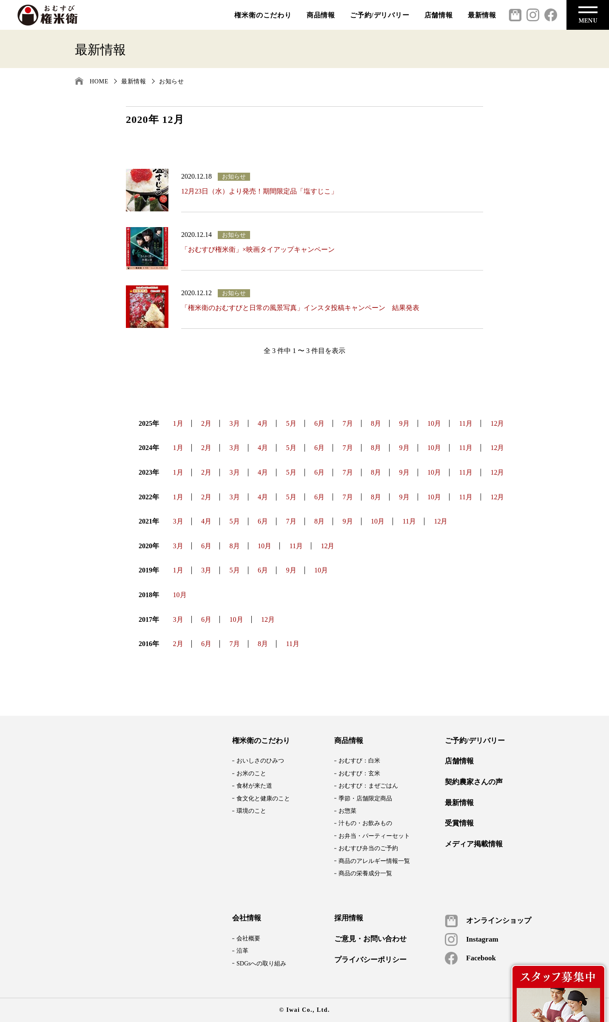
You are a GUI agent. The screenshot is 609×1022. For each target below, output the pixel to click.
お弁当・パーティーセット (374, 836)
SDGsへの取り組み (261, 963)
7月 (348, 423)
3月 (235, 423)
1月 (178, 423)
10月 (434, 423)
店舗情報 (438, 15)
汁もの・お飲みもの (365, 823)
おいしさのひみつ (260, 760)
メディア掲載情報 (474, 844)
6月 (319, 423)
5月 (291, 423)
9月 (404, 423)
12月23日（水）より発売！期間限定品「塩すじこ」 (259, 191)
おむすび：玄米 (359, 773)
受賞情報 (459, 823)
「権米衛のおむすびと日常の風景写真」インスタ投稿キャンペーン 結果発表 (300, 307)
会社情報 (246, 918)
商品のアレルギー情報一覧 (374, 861)
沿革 (242, 951)
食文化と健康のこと (263, 798)
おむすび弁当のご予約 (368, 848)
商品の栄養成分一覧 (365, 873)
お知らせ (171, 81)
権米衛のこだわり (262, 15)
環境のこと (251, 811)
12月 (497, 423)
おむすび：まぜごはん (368, 786)
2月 (206, 423)
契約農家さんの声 (474, 782)
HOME (99, 81)
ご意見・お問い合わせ (370, 939)
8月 (376, 423)
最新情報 (482, 15)
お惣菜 (347, 811)
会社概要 (248, 938)
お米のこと (251, 773)
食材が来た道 (254, 786)
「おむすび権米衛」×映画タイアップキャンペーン (258, 249)
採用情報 (348, 918)
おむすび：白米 (359, 760)
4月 (263, 423)
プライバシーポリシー (370, 960)
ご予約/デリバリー (380, 15)
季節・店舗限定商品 (365, 798)
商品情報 (321, 15)
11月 (465, 423)
